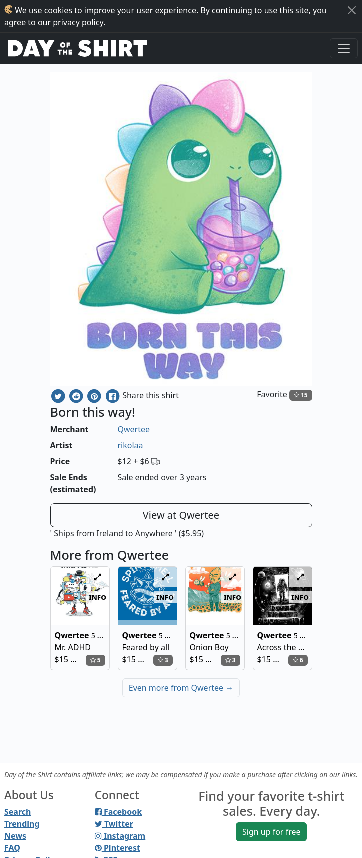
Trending (22, 823)
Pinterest (117, 847)
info (97, 596)
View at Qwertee (181, 515)
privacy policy (78, 22)
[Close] (352, 10)
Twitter (114, 823)
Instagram (120, 835)
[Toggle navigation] (344, 48)
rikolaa (130, 445)
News (15, 835)
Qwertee (134, 429)
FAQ (12, 847)
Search (17, 811)
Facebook (118, 811)
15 (301, 395)
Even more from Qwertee (181, 687)
